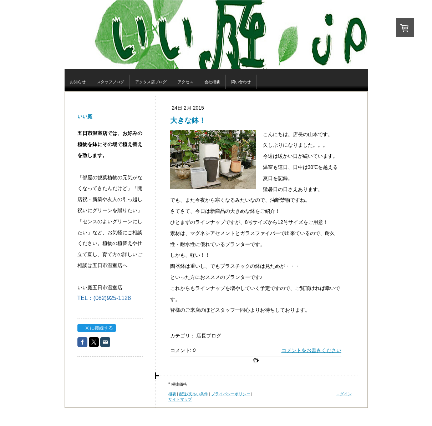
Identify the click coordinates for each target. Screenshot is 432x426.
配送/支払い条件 (193, 394)
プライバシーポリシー (230, 394)
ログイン (344, 394)
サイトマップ (180, 399)
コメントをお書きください (311, 350)
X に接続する (96, 328)
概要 (172, 394)
